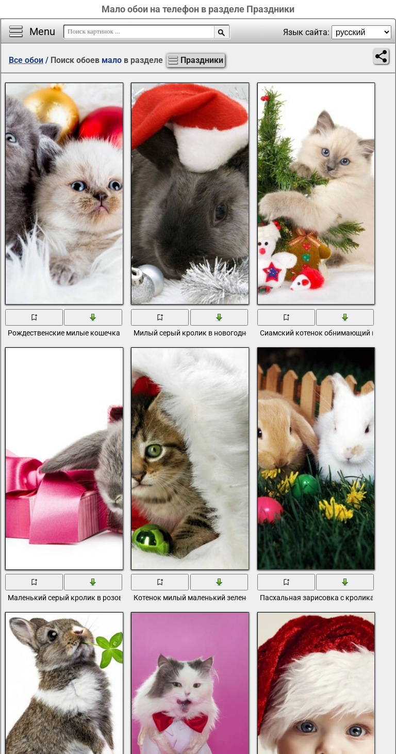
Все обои (26, 60)
